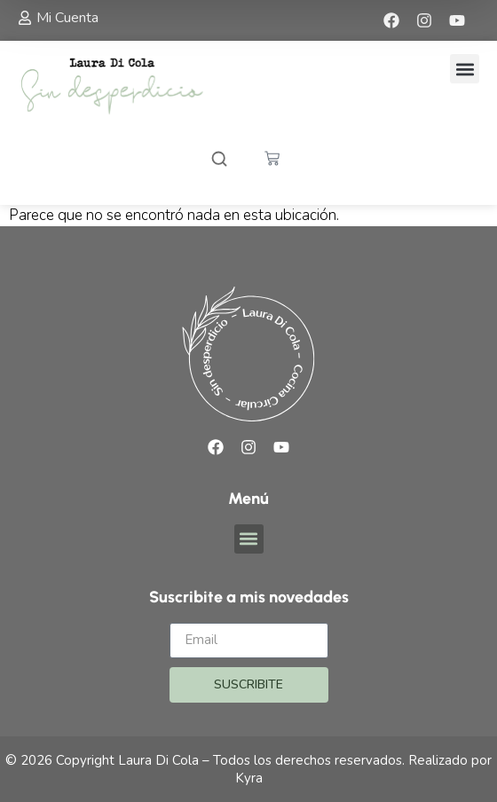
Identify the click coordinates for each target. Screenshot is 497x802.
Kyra (249, 778)
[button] (464, 68)
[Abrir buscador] (219, 161)
